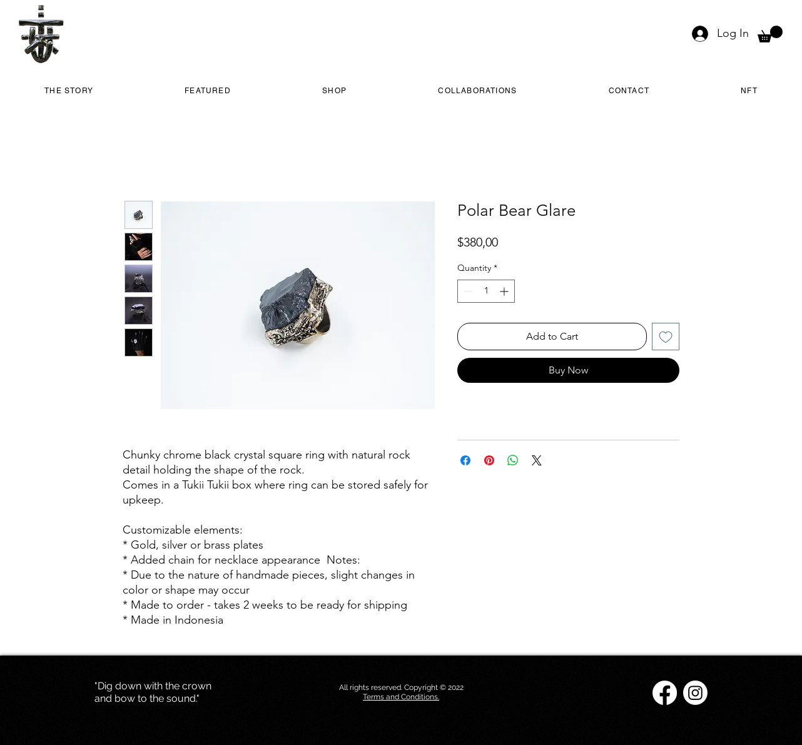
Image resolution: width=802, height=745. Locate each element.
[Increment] (505, 291)
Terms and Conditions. (401, 696)
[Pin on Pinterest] (489, 460)
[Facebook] (664, 693)
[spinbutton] (486, 291)
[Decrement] (467, 291)
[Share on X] (536, 460)
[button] (770, 34)
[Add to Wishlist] (665, 336)
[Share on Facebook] (465, 460)
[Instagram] (695, 693)
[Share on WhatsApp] (512, 460)
